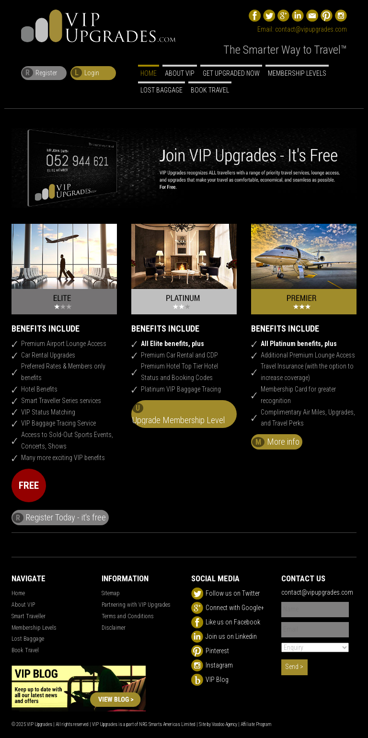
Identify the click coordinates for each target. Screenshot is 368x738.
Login (85, 73)
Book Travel (210, 90)
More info (275, 442)
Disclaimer (114, 627)
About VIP (180, 73)
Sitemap (111, 593)
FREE (29, 485)
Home (148, 73)
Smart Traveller (29, 616)
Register (39, 73)
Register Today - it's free (59, 517)
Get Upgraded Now (231, 73)
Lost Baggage (161, 90)
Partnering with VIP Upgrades (136, 604)
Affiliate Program (256, 724)
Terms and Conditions (128, 616)
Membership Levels (297, 73)
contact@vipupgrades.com (311, 29)
